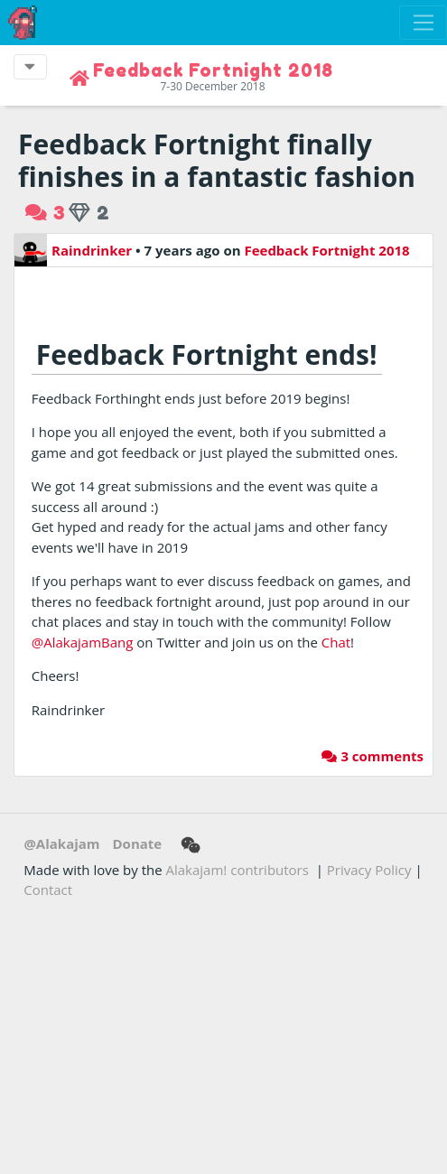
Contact (47, 889)
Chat (335, 642)
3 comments (372, 756)
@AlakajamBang (83, 642)
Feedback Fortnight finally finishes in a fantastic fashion (216, 160)
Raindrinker (73, 250)
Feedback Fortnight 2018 (326, 250)
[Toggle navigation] (423, 22)
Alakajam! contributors (237, 870)
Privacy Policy (369, 870)
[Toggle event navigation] (30, 66)
